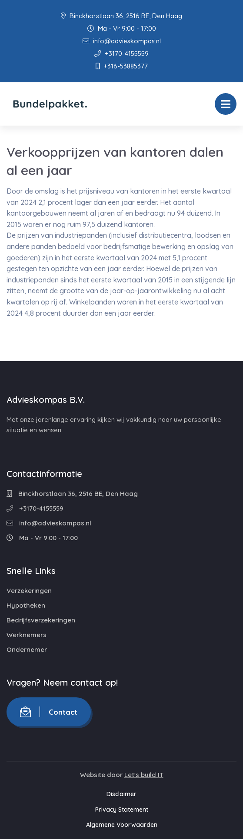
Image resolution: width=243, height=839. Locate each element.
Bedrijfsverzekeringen (41, 620)
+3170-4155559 (121, 53)
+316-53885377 (122, 66)
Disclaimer (121, 794)
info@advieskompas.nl (122, 41)
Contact (48, 711)
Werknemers (27, 635)
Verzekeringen (29, 590)
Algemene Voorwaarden (121, 825)
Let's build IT (143, 775)
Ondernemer (27, 649)
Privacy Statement (121, 809)
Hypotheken (26, 605)
